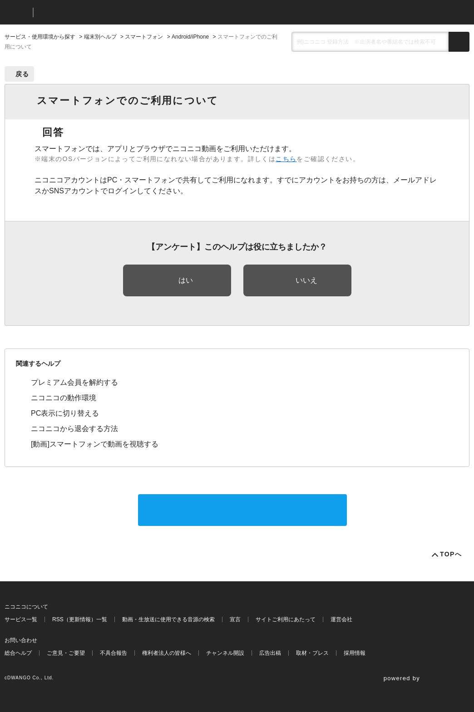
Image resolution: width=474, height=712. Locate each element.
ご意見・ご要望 (66, 653)
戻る (22, 74)
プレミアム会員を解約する (74, 382)
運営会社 (341, 619)
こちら (286, 158)
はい (185, 280)
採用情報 (354, 653)
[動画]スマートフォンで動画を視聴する (94, 444)
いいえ (306, 280)
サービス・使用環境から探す (40, 37)
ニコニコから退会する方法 (74, 428)
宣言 (235, 619)
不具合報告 (113, 653)
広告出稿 (270, 653)
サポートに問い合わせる (242, 510)
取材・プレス (312, 653)
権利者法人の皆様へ (166, 653)
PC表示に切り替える (65, 413)
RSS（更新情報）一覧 (79, 619)
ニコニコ (17, 12)
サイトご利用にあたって (286, 619)
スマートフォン (144, 37)
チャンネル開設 (225, 653)
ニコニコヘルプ (88, 12)
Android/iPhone (190, 37)
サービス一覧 (21, 619)
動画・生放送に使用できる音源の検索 (168, 619)
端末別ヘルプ (100, 37)
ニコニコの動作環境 (63, 398)
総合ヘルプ (18, 653)
